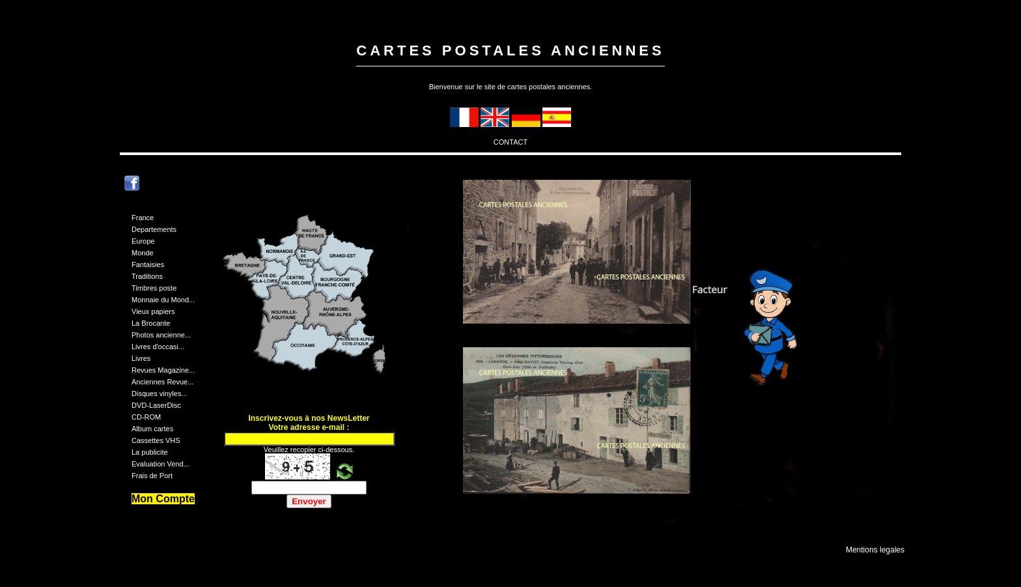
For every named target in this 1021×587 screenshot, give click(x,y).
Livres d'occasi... (158, 347)
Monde (143, 253)
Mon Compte (163, 498)
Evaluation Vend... (160, 464)
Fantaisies (148, 264)
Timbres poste (154, 288)
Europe (143, 241)
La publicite (150, 452)
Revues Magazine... (163, 370)
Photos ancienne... (161, 335)
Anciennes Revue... (162, 382)
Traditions (147, 276)
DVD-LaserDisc (156, 405)
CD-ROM (146, 417)
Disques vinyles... (160, 393)
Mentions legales (875, 549)
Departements (154, 229)
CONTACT (510, 142)
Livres (141, 358)
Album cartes (152, 429)
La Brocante (151, 323)
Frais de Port (152, 476)
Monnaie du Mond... (163, 300)
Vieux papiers (153, 311)
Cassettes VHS (156, 440)
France (143, 218)
